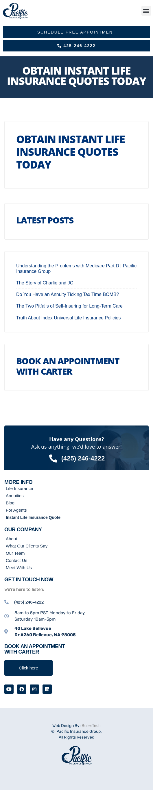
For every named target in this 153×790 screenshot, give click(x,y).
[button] (146, 11)
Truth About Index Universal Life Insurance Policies (68, 317)
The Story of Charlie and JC (44, 282)
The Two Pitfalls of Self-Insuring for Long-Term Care (69, 306)
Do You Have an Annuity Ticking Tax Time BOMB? (67, 294)
